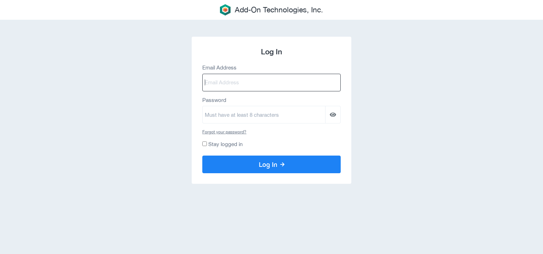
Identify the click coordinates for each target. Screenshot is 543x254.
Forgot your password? (224, 131)
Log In (272, 164)
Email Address (219, 68)
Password (214, 100)
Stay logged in (225, 144)
